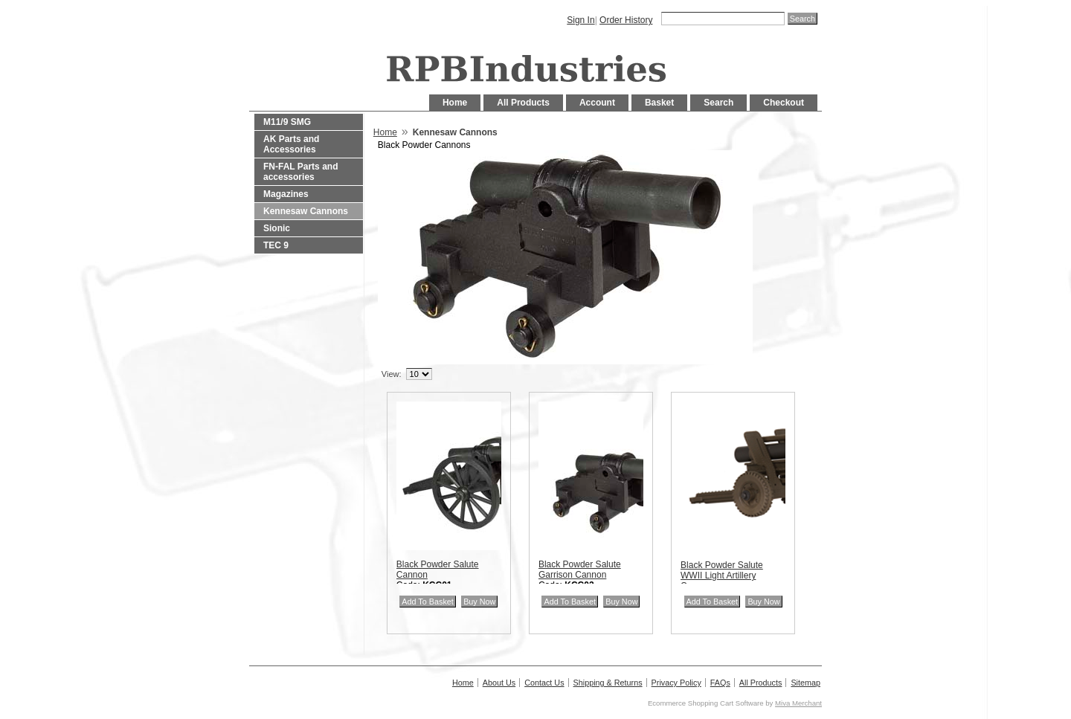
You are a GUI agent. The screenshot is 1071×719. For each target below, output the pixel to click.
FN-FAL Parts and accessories (300, 171)
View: (392, 374)
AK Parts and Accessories (291, 144)
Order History (625, 20)
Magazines (286, 194)
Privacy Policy (676, 682)
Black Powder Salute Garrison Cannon (579, 569)
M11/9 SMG (287, 122)
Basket (659, 102)
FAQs (720, 682)
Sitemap (805, 682)
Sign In (580, 20)
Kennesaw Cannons (305, 211)
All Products (523, 102)
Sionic (276, 228)
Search (718, 102)
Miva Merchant (798, 703)
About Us (499, 682)
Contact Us (544, 682)
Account (597, 102)
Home (455, 102)
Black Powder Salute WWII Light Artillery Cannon (722, 575)
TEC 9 (276, 245)
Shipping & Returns (608, 682)
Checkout (783, 102)
